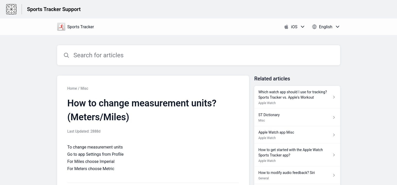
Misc (84, 88)
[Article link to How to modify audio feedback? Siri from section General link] (297, 175)
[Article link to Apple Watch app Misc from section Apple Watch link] (297, 135)
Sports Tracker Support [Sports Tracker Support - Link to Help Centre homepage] (54, 9)
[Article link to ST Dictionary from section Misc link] (297, 117)
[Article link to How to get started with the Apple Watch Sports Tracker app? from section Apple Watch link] (297, 155)
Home (72, 88)
